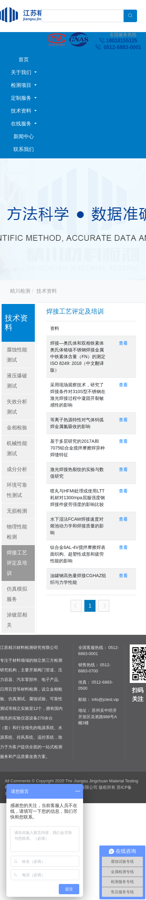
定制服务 (22, 98)
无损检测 (17, 511)
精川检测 (20, 291)
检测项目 (22, 85)
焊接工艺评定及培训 (17, 563)
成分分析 (17, 469)
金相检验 (17, 427)
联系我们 (23, 149)
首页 (24, 59)
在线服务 (22, 123)
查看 (123, 343)
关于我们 (22, 72)
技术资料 (22, 111)
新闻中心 (23, 136)
